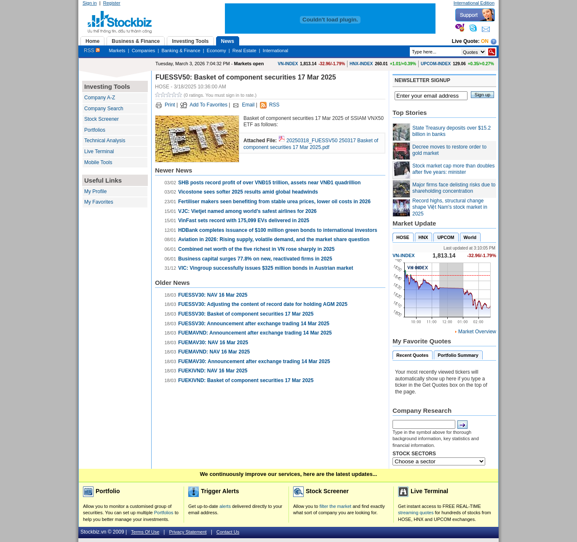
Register (111, 2)
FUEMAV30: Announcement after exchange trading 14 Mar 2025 (254, 361)
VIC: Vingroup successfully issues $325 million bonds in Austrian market (265, 268)
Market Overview (477, 332)
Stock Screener (101, 119)
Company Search (103, 109)
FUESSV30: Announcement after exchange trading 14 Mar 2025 (253, 324)
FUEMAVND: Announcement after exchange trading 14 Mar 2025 (255, 333)
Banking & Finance (180, 50)
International (275, 50)
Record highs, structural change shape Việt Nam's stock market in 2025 (449, 207)
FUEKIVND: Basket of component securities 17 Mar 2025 (245, 380)
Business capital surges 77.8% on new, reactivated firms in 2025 (255, 259)
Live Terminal (99, 151)
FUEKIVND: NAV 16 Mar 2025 (213, 371)
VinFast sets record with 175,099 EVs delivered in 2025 (243, 220)
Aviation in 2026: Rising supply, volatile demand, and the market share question (273, 239)
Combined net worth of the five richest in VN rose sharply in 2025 (256, 249)
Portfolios (94, 130)
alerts (225, 506)
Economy (216, 50)
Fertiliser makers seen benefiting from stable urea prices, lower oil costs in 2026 (274, 202)
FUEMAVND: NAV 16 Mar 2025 (214, 352)
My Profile (95, 191)
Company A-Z (99, 98)
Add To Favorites (208, 105)
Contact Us (227, 531)
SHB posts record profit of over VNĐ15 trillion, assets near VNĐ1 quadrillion (269, 183)
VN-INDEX (288, 63)
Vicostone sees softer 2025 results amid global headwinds (248, 192)
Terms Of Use (145, 531)
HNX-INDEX (361, 63)
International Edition (474, 2)
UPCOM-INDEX (436, 63)
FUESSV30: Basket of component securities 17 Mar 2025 (245, 314)
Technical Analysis (104, 140)
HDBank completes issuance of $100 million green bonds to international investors (277, 230)
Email (248, 105)
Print (170, 105)
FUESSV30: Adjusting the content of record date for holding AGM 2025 (262, 304)
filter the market (335, 506)
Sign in (90, 2)
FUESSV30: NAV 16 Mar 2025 (213, 295)
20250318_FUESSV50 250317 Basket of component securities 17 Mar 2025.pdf (310, 144)
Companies (143, 50)
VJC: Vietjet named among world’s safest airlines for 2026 (247, 211)
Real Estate (244, 50)
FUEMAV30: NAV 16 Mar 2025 (213, 342)
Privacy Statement (187, 531)
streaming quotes (415, 512)
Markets (117, 50)
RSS (92, 50)
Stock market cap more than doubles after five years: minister (453, 169)
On (485, 41)
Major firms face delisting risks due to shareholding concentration (453, 188)
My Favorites (98, 202)
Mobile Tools (98, 162)
